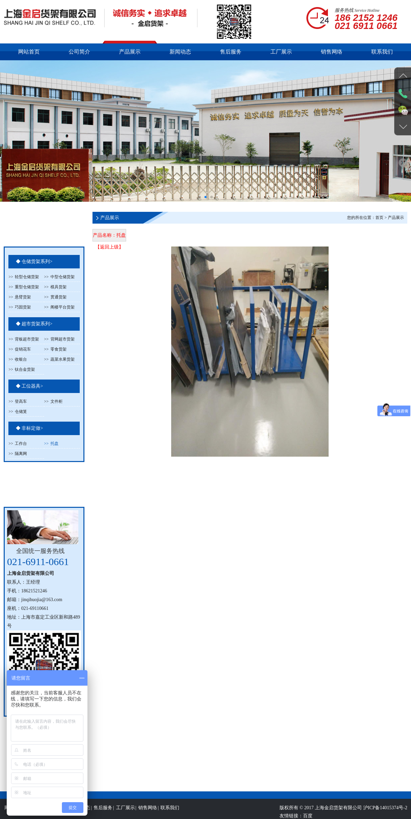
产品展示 (130, 52)
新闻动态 (180, 52)
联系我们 (382, 52)
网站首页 (29, 52)
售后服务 (230, 52)
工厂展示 (281, 52)
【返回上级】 (109, 247)
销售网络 (331, 52)
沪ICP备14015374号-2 (385, 815)
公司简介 (79, 52)
